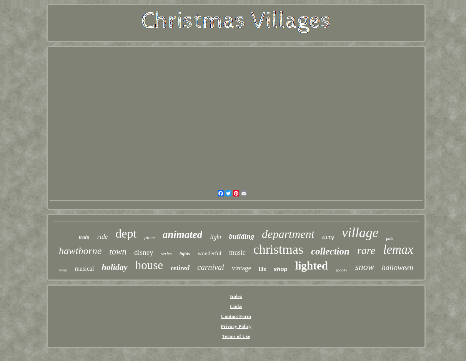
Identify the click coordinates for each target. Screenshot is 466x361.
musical (84, 268)
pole (389, 238)
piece (149, 237)
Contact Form (236, 316)
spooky (342, 270)
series (166, 253)
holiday (114, 267)
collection (330, 251)
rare (366, 250)
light (215, 237)
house (149, 265)
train (84, 237)
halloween (397, 267)
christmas (278, 249)
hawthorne (80, 250)
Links (236, 306)
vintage (241, 268)
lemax (398, 249)
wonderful (209, 253)
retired (180, 268)
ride (102, 236)
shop (281, 269)
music (237, 252)
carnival (210, 267)
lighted (311, 266)
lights (185, 253)
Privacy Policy (236, 326)
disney (143, 252)
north (63, 270)
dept (125, 233)
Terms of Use (236, 336)
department (288, 234)
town (117, 251)
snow (364, 267)
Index (236, 296)
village (360, 232)
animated (183, 234)
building (241, 236)
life (262, 269)
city (328, 238)
